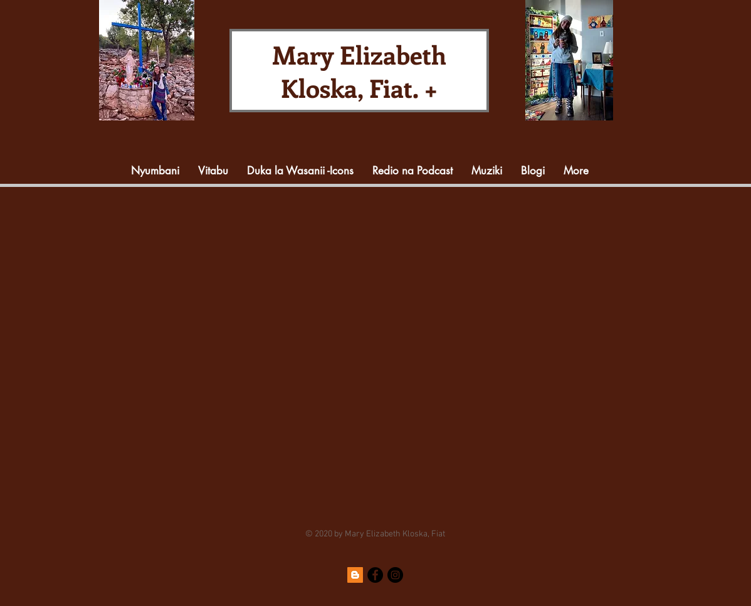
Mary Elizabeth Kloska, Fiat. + (359, 71)
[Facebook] (375, 575)
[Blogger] (355, 575)
